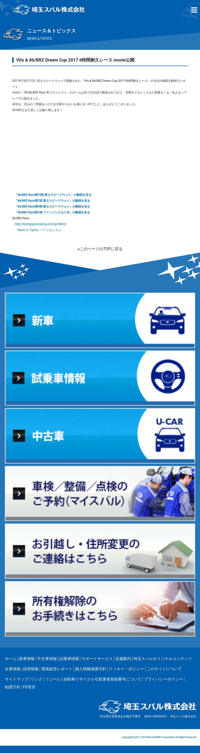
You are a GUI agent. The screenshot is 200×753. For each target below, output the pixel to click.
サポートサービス (97, 658)
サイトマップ (16, 679)
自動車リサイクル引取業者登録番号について (102, 679)
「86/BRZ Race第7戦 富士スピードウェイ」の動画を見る (52, 200)
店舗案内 (123, 658)
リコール (53, 679)
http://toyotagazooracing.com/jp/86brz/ (41, 224)
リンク (36, 679)
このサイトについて (164, 669)
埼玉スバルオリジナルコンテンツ (162, 658)
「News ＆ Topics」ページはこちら (38, 230)
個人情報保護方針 (90, 669)
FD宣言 (29, 687)
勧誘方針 (12, 687)
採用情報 (31, 669)
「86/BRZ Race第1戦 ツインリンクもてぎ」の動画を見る (52, 212)
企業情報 (12, 669)
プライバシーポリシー (163, 679)
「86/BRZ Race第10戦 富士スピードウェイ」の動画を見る (53, 194)
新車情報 (27, 658)
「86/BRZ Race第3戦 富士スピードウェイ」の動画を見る (52, 206)
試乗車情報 (69, 658)
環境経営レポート (56, 669)
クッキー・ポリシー (126, 669)
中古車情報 (47, 658)
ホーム (11, 658)
